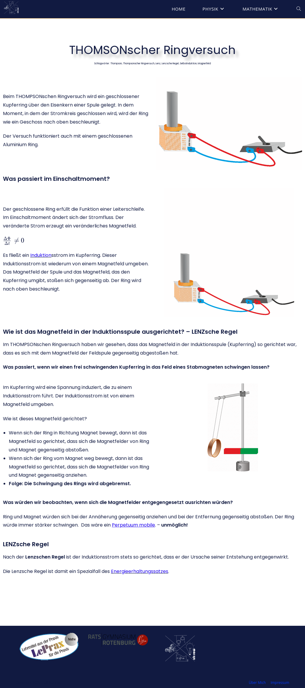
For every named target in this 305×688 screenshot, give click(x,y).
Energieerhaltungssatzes (139, 571)
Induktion (40, 255)
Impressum (280, 682)
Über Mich (257, 682)
